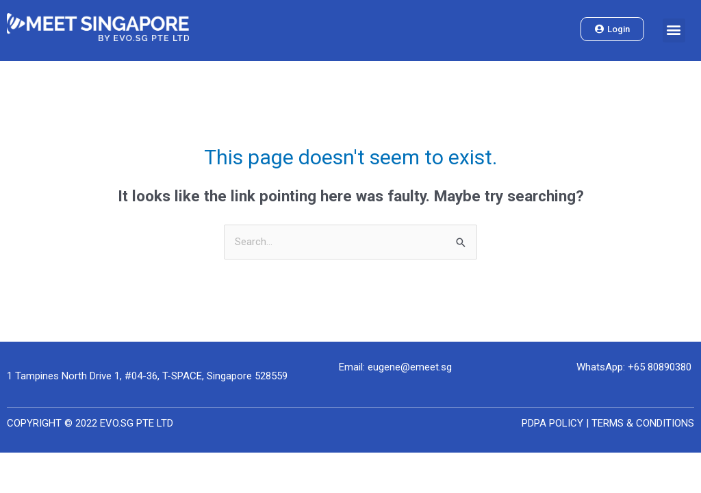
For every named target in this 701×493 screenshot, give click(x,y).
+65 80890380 (659, 367)
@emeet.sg (426, 367)
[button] (674, 30)
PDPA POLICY (552, 423)
